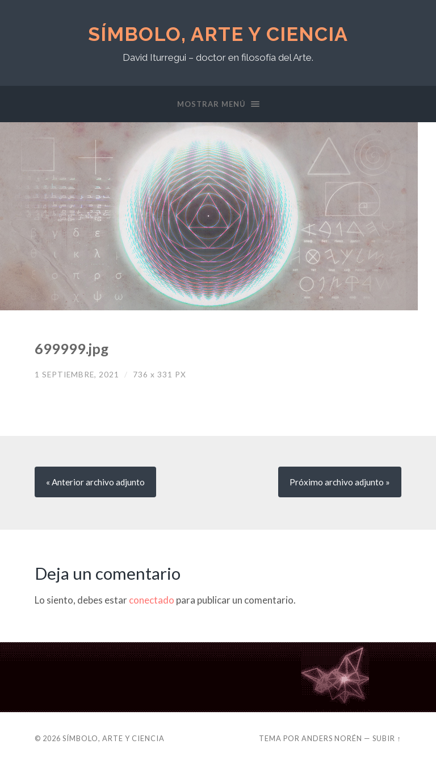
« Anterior (95, 482)
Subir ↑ (386, 738)
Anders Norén (331, 738)
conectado (151, 600)
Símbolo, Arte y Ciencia (218, 34)
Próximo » (340, 482)
